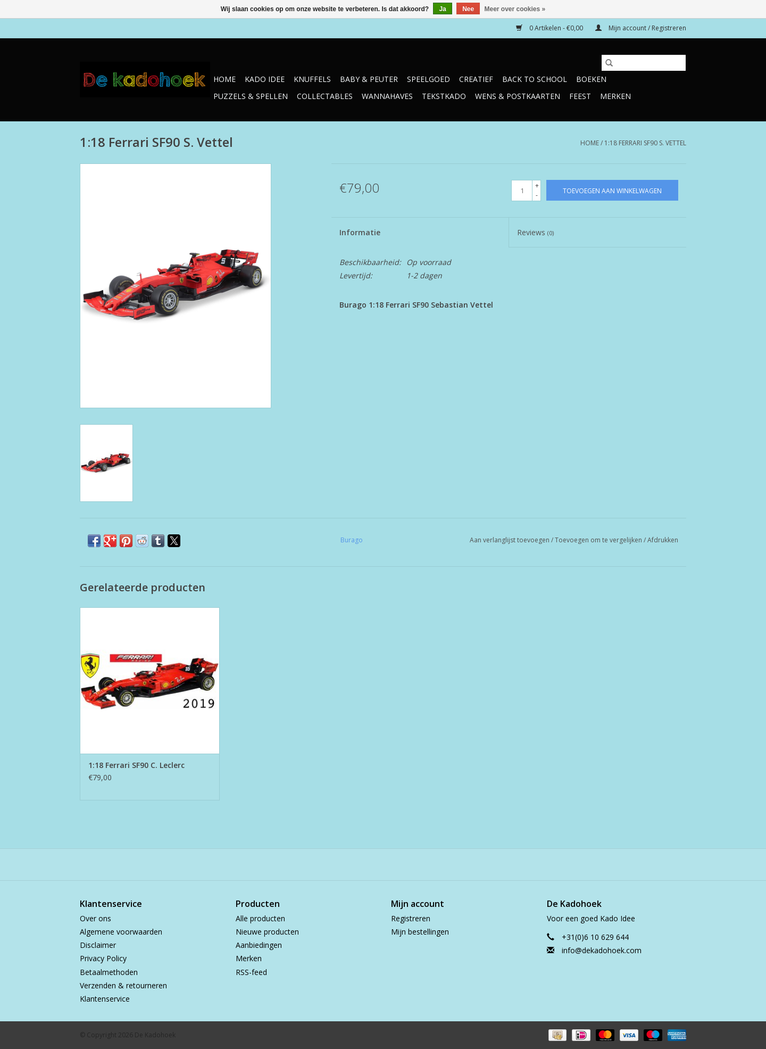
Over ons (95, 918)
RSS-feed (251, 972)
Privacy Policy (103, 958)
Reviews (535, 232)
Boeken (591, 79)
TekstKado (444, 96)
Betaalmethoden (109, 972)
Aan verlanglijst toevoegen (510, 539)
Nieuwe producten (267, 932)
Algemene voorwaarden (121, 932)
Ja (442, 9)
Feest (580, 96)
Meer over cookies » (515, 9)
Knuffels (312, 79)
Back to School (534, 79)
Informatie (359, 232)
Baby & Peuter (369, 79)
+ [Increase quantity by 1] (537, 185)
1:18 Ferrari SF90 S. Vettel (645, 142)
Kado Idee (265, 79)
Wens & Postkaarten (517, 96)
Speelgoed (428, 79)
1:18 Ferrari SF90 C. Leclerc (136, 765)
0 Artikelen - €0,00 (550, 27)
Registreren (410, 918)
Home (224, 79)
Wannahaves (387, 96)
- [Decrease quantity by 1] (537, 195)
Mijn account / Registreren (640, 27)
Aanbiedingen (259, 945)
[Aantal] (521, 190)
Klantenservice (105, 999)
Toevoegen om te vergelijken (599, 539)
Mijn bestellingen (420, 932)
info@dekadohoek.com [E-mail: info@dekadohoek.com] (602, 950)
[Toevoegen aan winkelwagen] (612, 190)
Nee (468, 9)
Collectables (325, 96)
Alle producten (260, 918)
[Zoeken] (643, 62)
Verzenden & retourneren (123, 985)
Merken (615, 96)
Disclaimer (98, 945)
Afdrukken (662, 539)
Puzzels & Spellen (250, 96)
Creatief (476, 79)
